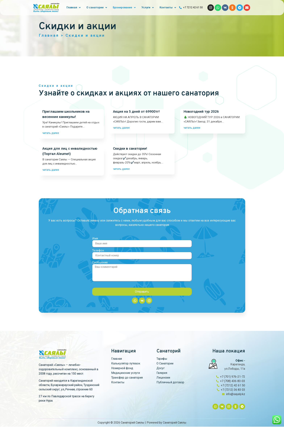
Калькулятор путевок (125, 364)
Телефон (98, 251)
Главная (73, 7)
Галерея (161, 373)
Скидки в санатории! (130, 149)
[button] (74, 7)
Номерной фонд (122, 368)
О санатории (96, 7)
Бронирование (124, 7)
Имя (95, 239)
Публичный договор (170, 382)
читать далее (50, 133)
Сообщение (100, 263)
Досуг (160, 368)
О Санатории (164, 364)
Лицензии (163, 378)
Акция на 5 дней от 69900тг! (136, 111)
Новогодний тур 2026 (201, 111)
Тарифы (161, 359)
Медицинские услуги (125, 373)
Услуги (147, 7)
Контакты (168, 7)
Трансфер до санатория (127, 378)
